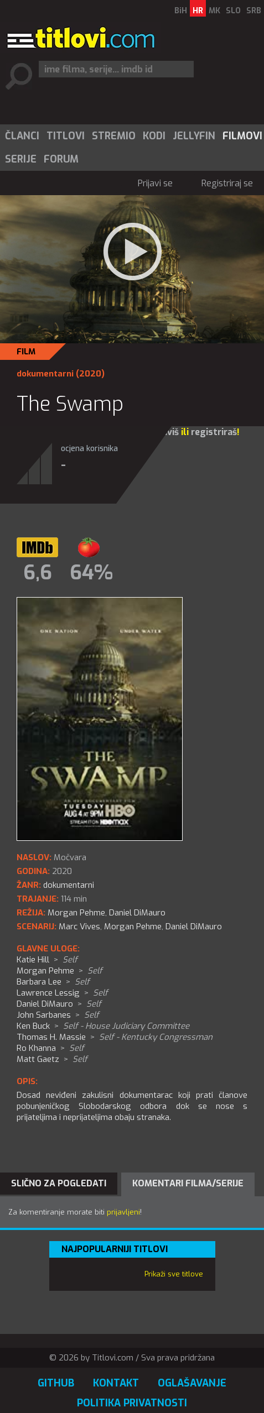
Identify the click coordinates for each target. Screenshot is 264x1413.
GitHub (56, 1383)
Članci (22, 136)
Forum (61, 159)
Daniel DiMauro (193, 926)
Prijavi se (155, 183)
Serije (21, 159)
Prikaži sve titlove (173, 1274)
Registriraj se (227, 183)
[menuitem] (21, 136)
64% (91, 572)
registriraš (214, 432)
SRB (253, 11)
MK (214, 11)
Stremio (114, 136)
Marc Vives (79, 926)
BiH (180, 11)
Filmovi (242, 136)
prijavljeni (123, 1212)
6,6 (37, 572)
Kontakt (116, 1383)
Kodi (154, 136)
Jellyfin (194, 136)
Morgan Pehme (133, 926)
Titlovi (65, 136)
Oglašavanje (192, 1383)
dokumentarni (45, 373)
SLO (233, 11)
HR (198, 11)
